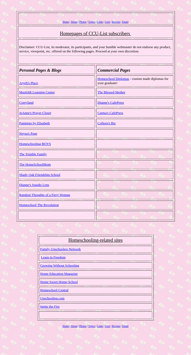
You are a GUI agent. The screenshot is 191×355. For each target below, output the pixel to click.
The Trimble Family (33, 154)
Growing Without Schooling (59, 265)
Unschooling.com (52, 298)
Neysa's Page (28, 133)
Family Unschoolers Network (60, 249)
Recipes (116, 21)
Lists (107, 21)
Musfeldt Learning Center (37, 92)
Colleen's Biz (106, 123)
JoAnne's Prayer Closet (35, 113)
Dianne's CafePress (110, 102)
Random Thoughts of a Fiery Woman (44, 195)
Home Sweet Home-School (59, 282)
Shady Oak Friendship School (39, 175)
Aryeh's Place (28, 83)
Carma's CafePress (110, 113)
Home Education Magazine (59, 274)
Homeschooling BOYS (35, 144)
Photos (82, 21)
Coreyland (26, 102)
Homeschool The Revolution (39, 205)
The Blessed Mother (111, 92)
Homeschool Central (54, 290)
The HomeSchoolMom (35, 164)
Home (66, 21)
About (74, 21)
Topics (91, 21)
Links (100, 21)
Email (125, 21)
